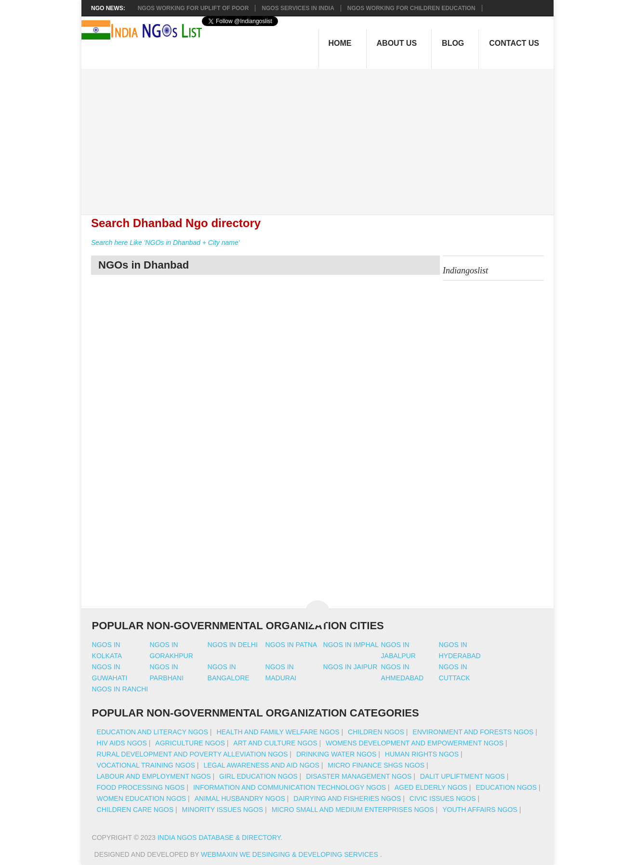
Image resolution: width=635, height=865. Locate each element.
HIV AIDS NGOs (122, 743)
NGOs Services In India (298, 8)
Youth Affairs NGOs (479, 809)
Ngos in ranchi (120, 689)
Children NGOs (376, 732)
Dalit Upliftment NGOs (462, 776)
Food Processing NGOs (141, 787)
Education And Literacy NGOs (152, 732)
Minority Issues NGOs (223, 809)
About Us (397, 43)
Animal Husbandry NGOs (240, 798)
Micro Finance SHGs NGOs (376, 765)
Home (340, 43)
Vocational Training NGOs (146, 765)
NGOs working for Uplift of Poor (193, 8)
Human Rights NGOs (422, 754)
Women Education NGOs (141, 798)
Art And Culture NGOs (275, 743)
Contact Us (514, 43)
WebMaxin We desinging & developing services (290, 854)
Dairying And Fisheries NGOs (347, 798)
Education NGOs (506, 787)
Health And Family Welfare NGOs (277, 732)
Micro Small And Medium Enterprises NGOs (353, 809)
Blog (453, 43)
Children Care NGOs (135, 809)
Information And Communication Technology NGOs (289, 787)
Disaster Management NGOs (358, 776)
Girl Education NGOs (258, 776)
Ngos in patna (291, 645)
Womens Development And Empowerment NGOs (414, 743)
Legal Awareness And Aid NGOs (261, 765)
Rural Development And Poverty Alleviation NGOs (192, 754)
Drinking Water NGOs (336, 754)
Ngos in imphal (351, 645)
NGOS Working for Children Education (411, 8)
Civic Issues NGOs (443, 798)
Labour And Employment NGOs (154, 776)
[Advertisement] (322, 136)
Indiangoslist (465, 270)
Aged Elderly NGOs (431, 787)
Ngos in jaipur (350, 667)
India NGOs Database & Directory (219, 837)
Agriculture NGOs (190, 743)
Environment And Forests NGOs (472, 732)
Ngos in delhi (233, 645)
